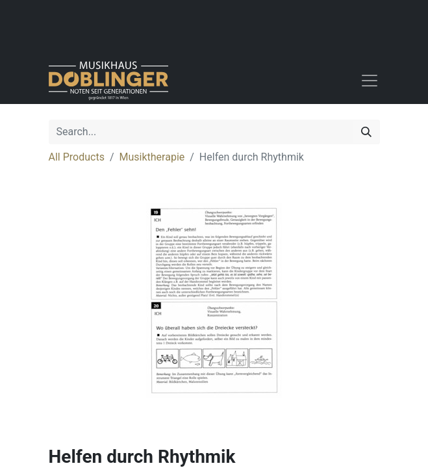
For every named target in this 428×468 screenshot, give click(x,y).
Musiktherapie (152, 157)
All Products (77, 157)
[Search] (366, 132)
